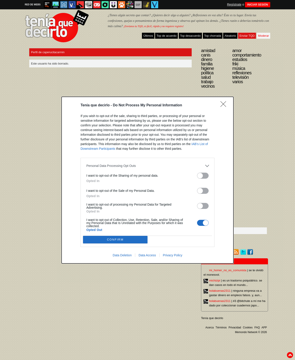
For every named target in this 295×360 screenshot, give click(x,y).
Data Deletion (122, 255)
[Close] (224, 105)
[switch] (203, 176)
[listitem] (147, 166)
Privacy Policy (172, 255)
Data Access (147, 255)
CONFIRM (115, 239)
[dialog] (147, 180)
